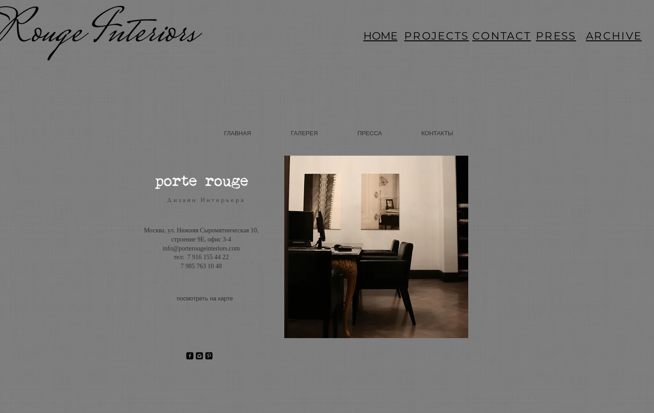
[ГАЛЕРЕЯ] (304, 133)
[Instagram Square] (199, 355)
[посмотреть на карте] (204, 299)
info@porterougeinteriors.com (201, 248)
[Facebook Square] (189, 355)
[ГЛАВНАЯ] (237, 133)
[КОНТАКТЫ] (437, 133)
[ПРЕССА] (369, 133)
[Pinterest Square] (209, 355)
